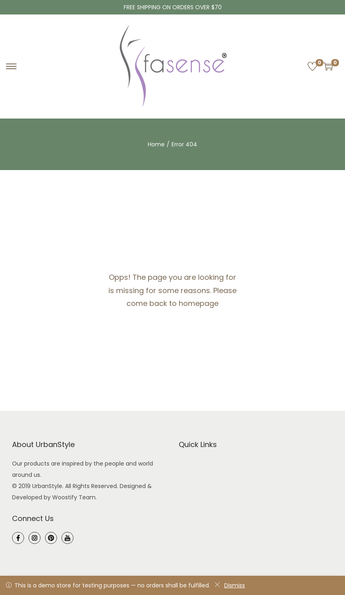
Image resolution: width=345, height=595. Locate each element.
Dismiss (229, 585)
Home (156, 144)
